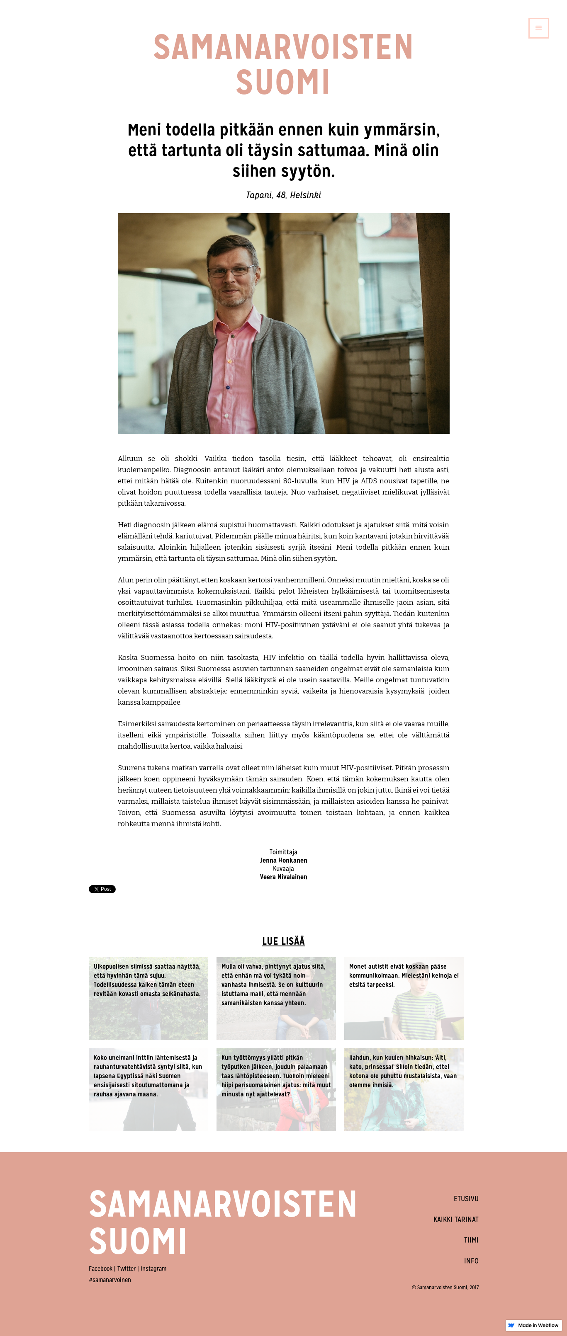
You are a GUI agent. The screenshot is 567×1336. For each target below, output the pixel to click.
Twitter (126, 1269)
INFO (471, 1261)
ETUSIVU (466, 1198)
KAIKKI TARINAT (456, 1219)
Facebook (100, 1269)
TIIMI (471, 1240)
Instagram (153, 1269)
